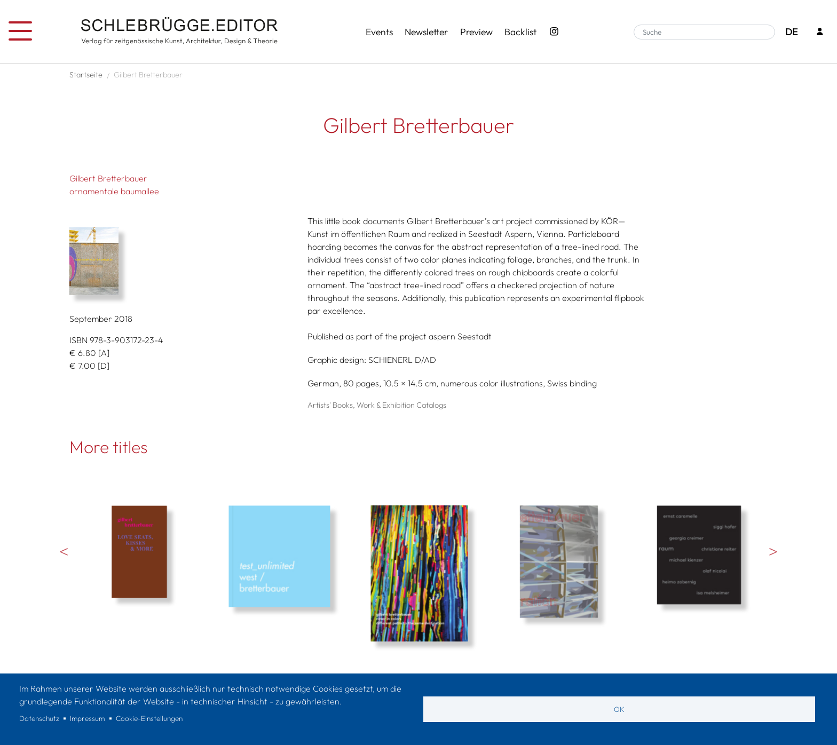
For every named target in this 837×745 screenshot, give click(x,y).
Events (379, 32)
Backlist (520, 32)
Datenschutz (39, 718)
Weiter (773, 551)
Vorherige (64, 551)
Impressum (87, 718)
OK (619, 709)
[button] (184, 261)
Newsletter (426, 32)
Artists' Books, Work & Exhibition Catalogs (376, 405)
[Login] (820, 32)
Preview (476, 32)
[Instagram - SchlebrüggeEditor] (554, 32)
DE (791, 32)
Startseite (85, 75)
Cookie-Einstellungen (149, 718)
